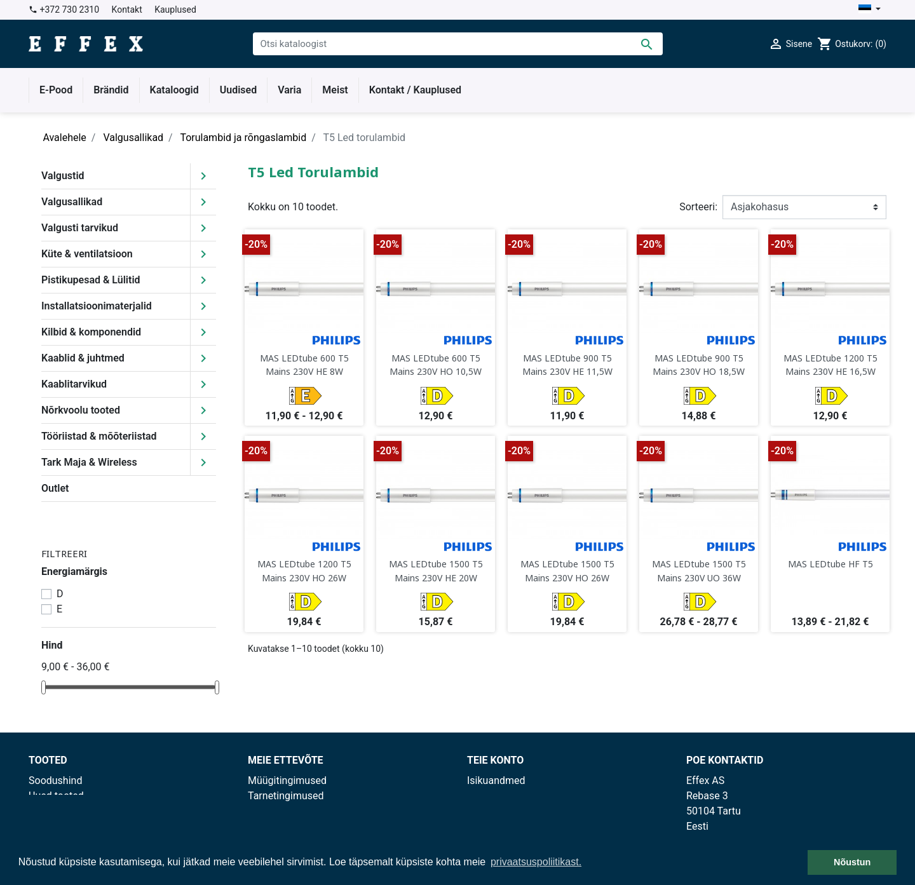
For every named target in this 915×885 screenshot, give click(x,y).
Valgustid (63, 176)
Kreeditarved (495, 811)
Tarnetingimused (286, 796)
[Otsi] (458, 43)
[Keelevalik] (869, 10)
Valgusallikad (71, 202)
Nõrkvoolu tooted (80, 410)
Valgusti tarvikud (79, 228)
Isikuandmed (496, 780)
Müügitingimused (287, 780)
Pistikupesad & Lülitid (90, 280)
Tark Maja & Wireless (89, 462)
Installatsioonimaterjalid (96, 306)
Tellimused (492, 796)
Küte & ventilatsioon (87, 254)
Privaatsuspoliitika (289, 811)
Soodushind (55, 780)
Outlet (55, 488)
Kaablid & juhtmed (83, 358)
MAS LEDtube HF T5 (830, 564)
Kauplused (175, 9)
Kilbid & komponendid (91, 332)
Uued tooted (56, 796)
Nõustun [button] (852, 862)
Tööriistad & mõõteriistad (99, 436)
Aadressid (489, 826)
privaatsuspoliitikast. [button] (536, 861)
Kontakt (127, 9)
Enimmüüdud (58, 811)
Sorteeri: (698, 207)
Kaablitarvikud (74, 384)
